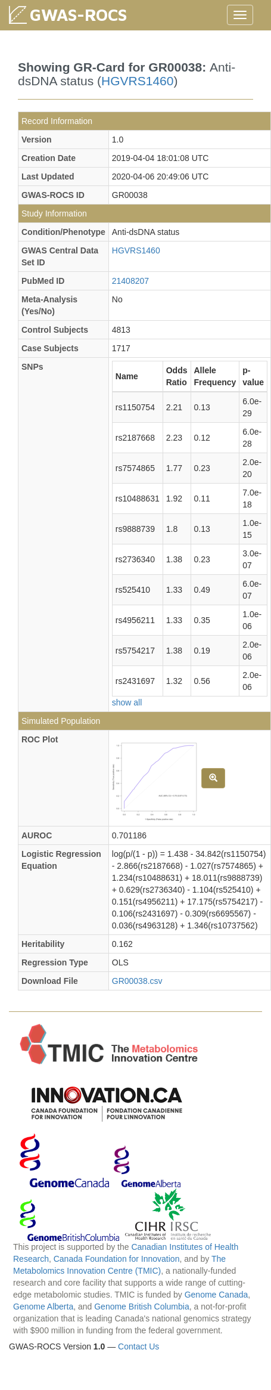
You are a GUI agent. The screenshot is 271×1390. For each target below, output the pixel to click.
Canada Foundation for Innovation (117, 1259)
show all (127, 702)
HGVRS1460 (137, 81)
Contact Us (138, 1346)
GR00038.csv (137, 981)
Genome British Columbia (141, 1306)
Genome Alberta (43, 1306)
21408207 (130, 281)
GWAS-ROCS (78, 14)
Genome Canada (216, 1294)
